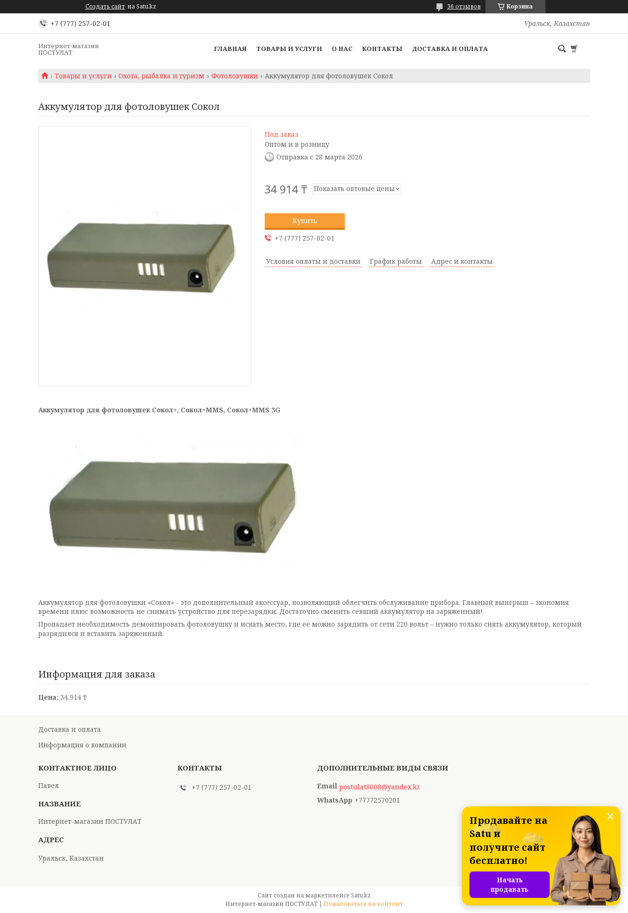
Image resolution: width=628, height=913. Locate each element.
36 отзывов (464, 6)
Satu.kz (361, 895)
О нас (342, 48)
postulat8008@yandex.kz (379, 787)
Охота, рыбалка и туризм (161, 76)
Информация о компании (82, 744)
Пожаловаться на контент (363, 904)
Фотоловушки (234, 76)
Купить (305, 220)
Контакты (382, 48)
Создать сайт (105, 6)
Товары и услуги (289, 48)
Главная (230, 48)
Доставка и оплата (450, 48)
